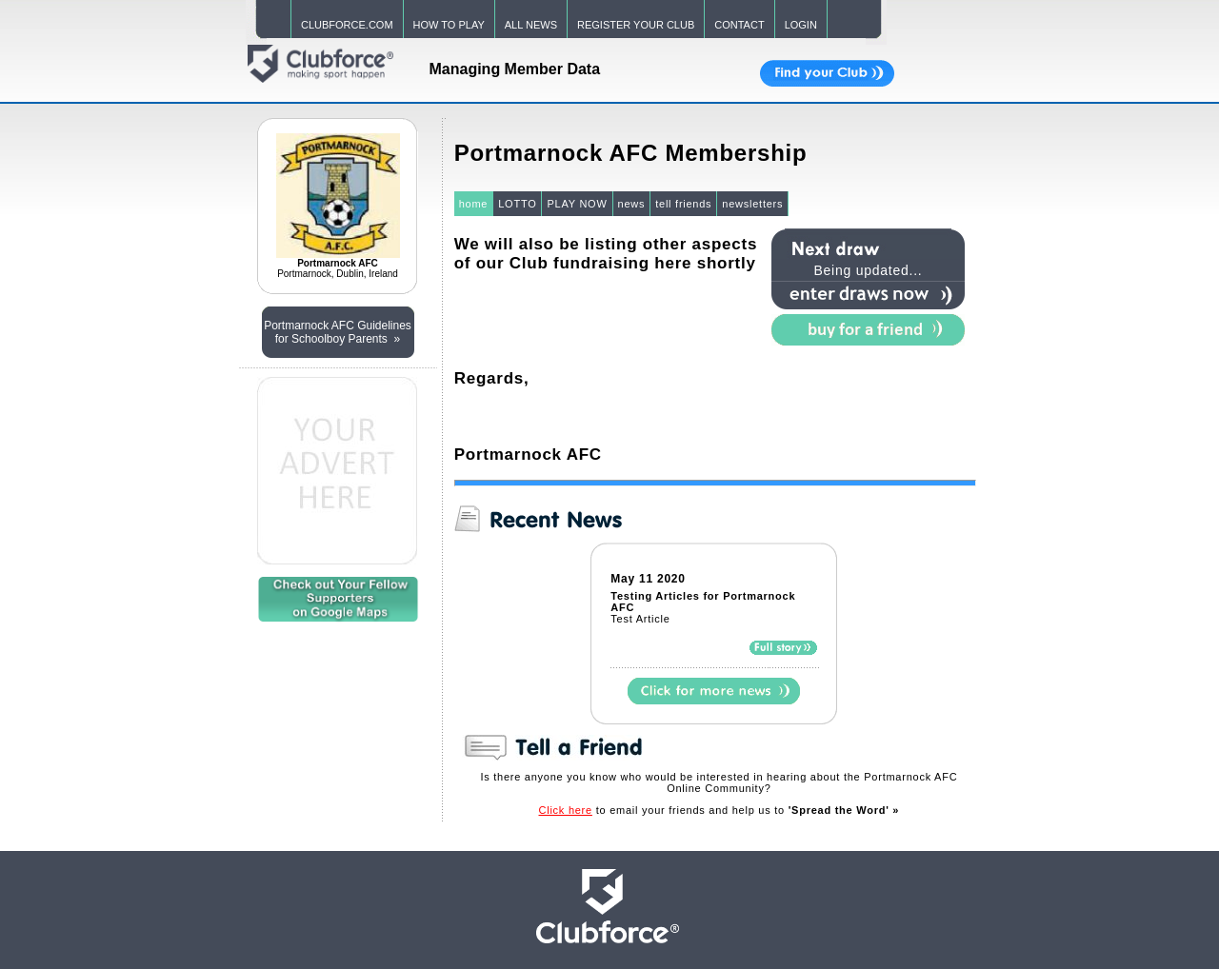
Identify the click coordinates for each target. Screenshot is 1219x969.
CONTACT (739, 24)
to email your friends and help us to (719, 810)
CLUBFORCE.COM (347, 24)
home (474, 203)
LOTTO (517, 203)
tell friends (683, 203)
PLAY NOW (577, 203)
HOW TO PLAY (449, 24)
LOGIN (801, 24)
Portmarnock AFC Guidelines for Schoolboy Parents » (337, 332)
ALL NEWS (531, 24)
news (632, 203)
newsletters (752, 203)
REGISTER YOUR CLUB (635, 24)
